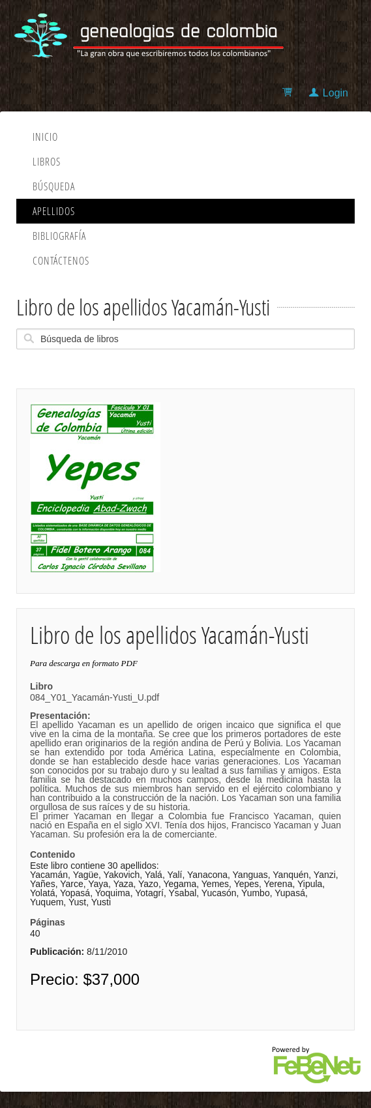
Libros (47, 161)
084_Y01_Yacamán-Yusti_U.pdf (185, 766)
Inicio (45, 137)
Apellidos (54, 211)
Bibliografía (59, 236)
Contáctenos (61, 261)
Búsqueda (54, 186)
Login (335, 92)
